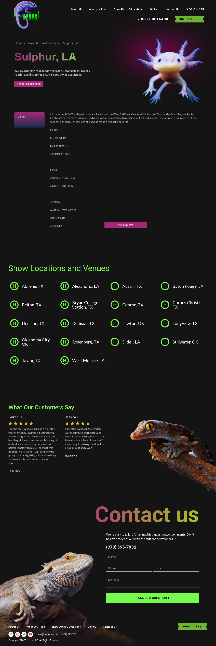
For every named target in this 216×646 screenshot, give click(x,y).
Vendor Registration (29, 83)
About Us (76, 8)
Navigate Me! (125, 224)
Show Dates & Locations (128, 8)
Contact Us (172, 8)
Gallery (154, 8)
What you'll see (98, 8)
